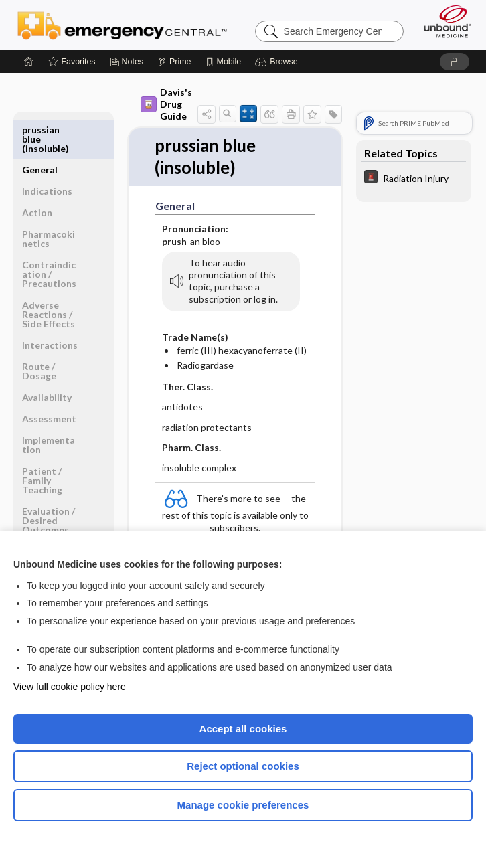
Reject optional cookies (243, 766)
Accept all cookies (243, 728)
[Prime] (174, 61)
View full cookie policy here (69, 686)
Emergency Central (122, 25)
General (40, 129)
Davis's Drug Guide (166, 104)
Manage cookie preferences (243, 805)
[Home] (28, 61)
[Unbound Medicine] (443, 21)
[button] (278, 61)
